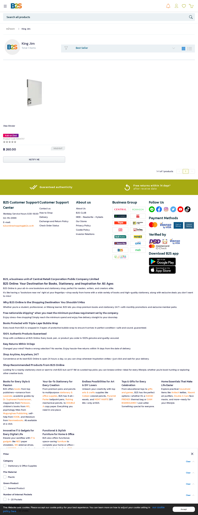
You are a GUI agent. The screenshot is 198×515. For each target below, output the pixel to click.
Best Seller (125, 48)
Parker (46, 399)
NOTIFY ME (34, 159)
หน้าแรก (10, 29)
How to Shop (46, 213)
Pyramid (111, 396)
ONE (69, 448)
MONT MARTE (102, 399)
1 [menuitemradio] (185, 171)
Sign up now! (96, 486)
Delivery (43, 217)
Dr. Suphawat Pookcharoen (17, 399)
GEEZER (12, 448)
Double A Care (181, 396)
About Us (81, 208)
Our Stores (81, 221)
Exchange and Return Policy (53, 221)
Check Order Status (49, 225)
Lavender (7, 396)
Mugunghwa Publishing (15, 413)
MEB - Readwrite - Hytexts (89, 217)
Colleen (86, 396)
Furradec (47, 455)
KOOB (17, 417)
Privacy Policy (83, 225)
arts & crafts (88, 392)
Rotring (69, 399)
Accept (184, 509)
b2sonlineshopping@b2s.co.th (18, 225)
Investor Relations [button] (85, 234)
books (17, 389)
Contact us (45, 208)
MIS (28, 406)
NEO (18, 441)
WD (16, 445)
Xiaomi (191, 392)
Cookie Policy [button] (83, 230)
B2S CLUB (81, 213)
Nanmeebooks (16, 420)
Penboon (25, 403)
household (184, 389)
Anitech (175, 392)
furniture (61, 441)
